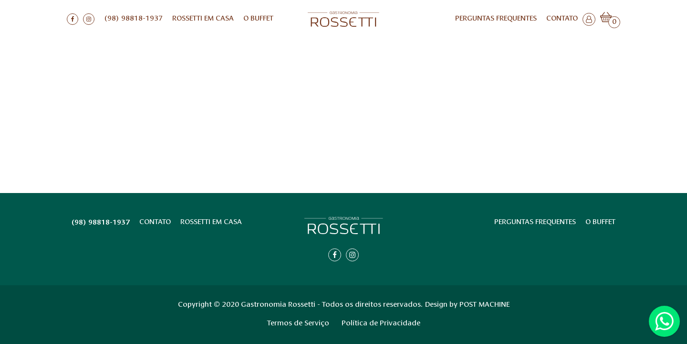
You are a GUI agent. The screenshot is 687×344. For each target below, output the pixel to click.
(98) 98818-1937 (133, 18)
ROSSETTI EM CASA (203, 18)
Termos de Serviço (298, 323)
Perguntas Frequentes (496, 18)
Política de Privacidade (381, 323)
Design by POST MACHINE (467, 305)
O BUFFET (258, 18)
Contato (562, 18)
